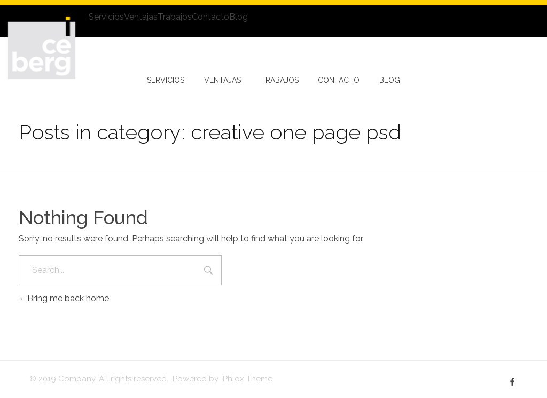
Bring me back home (64, 298)
